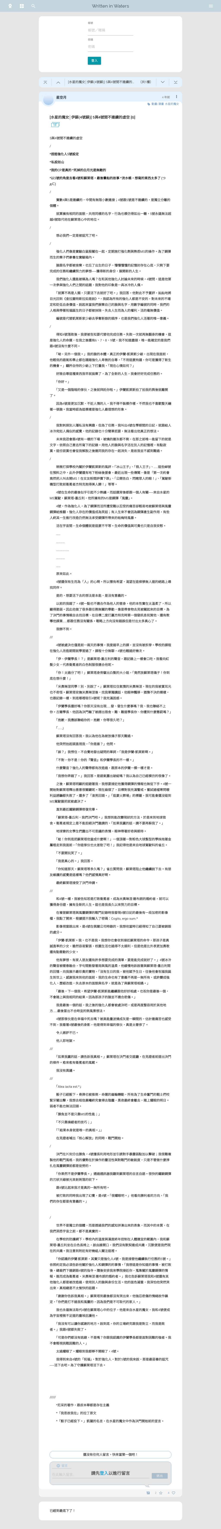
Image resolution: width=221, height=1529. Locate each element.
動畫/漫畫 (158, 104)
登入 (94, 60)
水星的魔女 (172, 104)
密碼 (90, 39)
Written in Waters (110, 6)
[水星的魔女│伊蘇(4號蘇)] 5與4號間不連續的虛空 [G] (92, 117)
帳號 (90, 23)
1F (53, 125)
